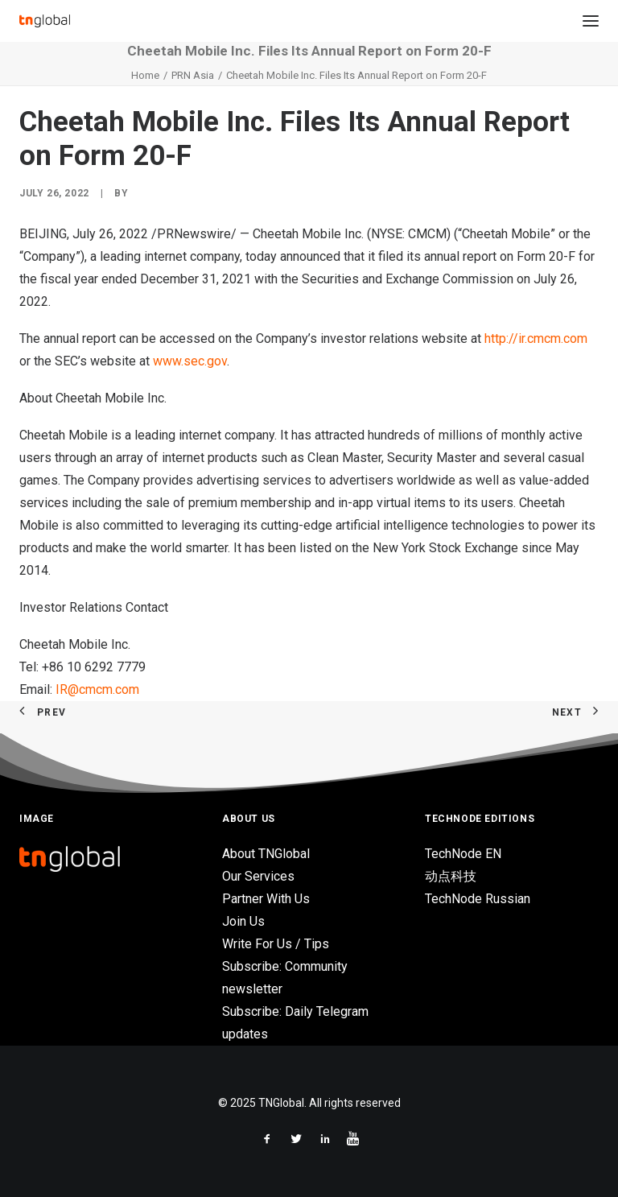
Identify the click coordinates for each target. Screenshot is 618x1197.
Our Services (258, 876)
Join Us (243, 921)
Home (145, 75)
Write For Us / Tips (275, 943)
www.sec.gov (190, 361)
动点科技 (450, 876)
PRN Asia (192, 75)
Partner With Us (266, 898)
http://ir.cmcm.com (535, 338)
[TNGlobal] (44, 20)
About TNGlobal (266, 853)
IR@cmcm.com (97, 689)
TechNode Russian (477, 898)
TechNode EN (463, 853)
